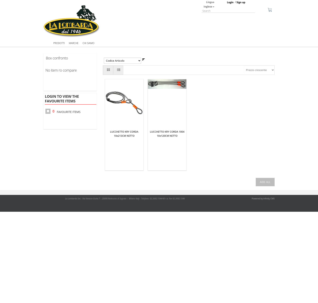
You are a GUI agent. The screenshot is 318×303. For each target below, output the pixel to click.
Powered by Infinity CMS (263, 198)
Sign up (240, 2)
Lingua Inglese (209, 4)
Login (230, 2)
